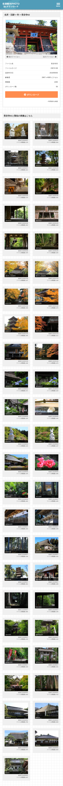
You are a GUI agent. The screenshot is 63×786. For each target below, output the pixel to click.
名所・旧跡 (9, 15)
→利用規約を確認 (52, 101)
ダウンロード (31, 94)
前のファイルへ (14, 57)
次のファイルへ (48, 57)
